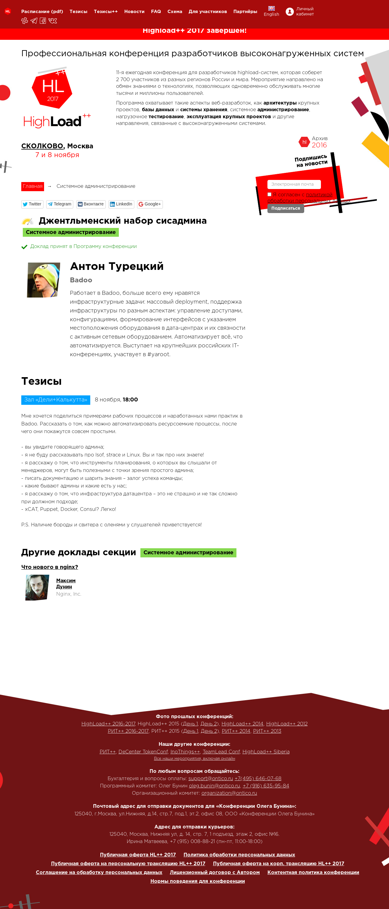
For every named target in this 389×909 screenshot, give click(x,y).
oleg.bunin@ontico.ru (214, 786)
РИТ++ (108, 752)
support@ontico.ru (210, 778)
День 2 (209, 724)
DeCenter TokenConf (143, 752)
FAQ (156, 12)
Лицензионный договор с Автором (215, 872)
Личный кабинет (305, 11)
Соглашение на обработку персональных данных (99, 872)
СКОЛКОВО (42, 146)
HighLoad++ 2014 (242, 724)
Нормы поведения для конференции (197, 881)
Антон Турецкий (117, 267)
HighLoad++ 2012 (287, 724)
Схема (174, 12)
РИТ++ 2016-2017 (128, 731)
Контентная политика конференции (313, 872)
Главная (33, 186)
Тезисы (79, 12)
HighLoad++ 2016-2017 (108, 724)
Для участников (208, 12)
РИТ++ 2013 (267, 731)
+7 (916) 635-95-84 (266, 786)
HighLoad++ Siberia (266, 752)
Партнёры (245, 12)
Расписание (35, 12)
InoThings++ (185, 752)
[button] (32, 204)
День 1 (190, 724)
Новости (134, 12)
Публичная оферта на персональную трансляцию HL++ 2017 (128, 864)
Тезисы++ (106, 12)
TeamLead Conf (221, 752)
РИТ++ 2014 (236, 731)
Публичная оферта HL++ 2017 (138, 855)
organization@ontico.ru (229, 793)
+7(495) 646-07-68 (258, 778)
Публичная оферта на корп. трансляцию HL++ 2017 (278, 864)
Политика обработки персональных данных (239, 855)
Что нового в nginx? (49, 567)
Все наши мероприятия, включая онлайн (194, 758)
